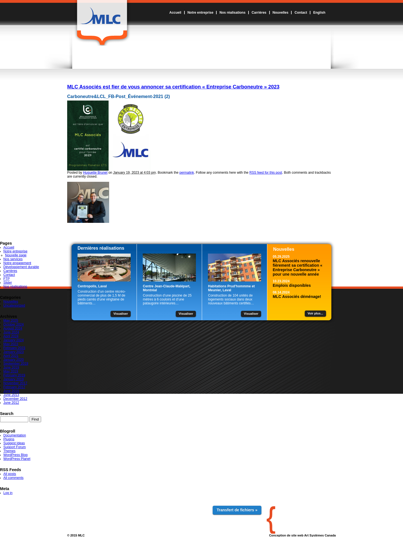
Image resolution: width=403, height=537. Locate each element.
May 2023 (10, 344)
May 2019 (10, 371)
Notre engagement (17, 263)
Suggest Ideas (14, 443)
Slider (7, 283)
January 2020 (13, 360)
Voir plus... (315, 313)
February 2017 (14, 387)
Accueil (175, 12)
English (319, 12)
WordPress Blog (15, 455)
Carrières (259, 12)
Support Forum (14, 447)
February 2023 (14, 348)
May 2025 (10, 321)
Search (6, 413)
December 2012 (15, 399)
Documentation (14, 435)
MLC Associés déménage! (297, 296)
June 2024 (11, 332)
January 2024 (13, 340)
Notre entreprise (201, 12)
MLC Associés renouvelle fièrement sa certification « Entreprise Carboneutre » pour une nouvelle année (297, 267)
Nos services (13, 259)
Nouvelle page (16, 255)
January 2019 (13, 379)
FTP (6, 279)
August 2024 (12, 328)
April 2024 (10, 336)
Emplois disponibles (292, 285)
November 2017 (15, 383)
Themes (9, 451)
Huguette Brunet (95, 173)
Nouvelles (281, 12)
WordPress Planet (17, 459)
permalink (186, 173)
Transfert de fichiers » (237, 510)
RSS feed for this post (265, 173)
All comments (13, 478)
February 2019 (14, 375)
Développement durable (21, 267)
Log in (8, 493)
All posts (9, 474)
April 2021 (10, 356)
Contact (300, 12)
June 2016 (11, 391)
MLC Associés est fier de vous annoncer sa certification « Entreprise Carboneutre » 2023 (173, 87)
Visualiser (120, 313)
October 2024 (13, 324)
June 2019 (11, 367)
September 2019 (15, 364)
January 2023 (13, 352)
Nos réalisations (232, 12)
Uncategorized (14, 305)
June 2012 (11, 403)
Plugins (8, 439)
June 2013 (11, 395)
